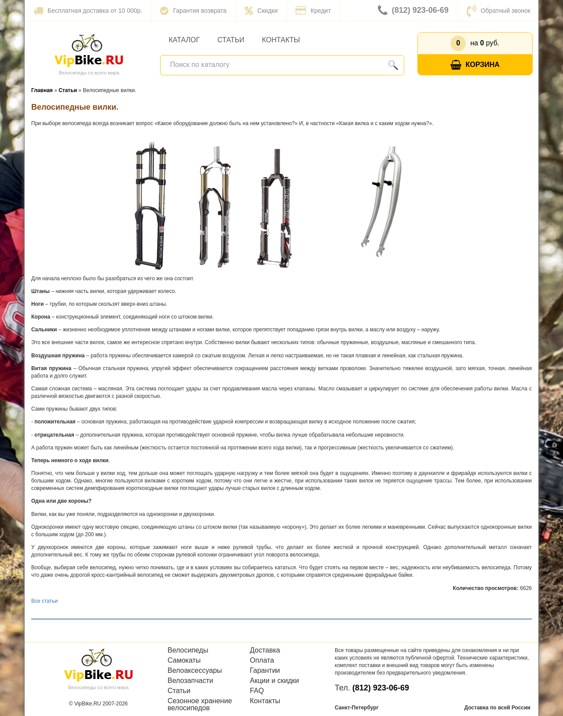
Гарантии (265, 670)
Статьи (230, 40)
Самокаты (184, 660)
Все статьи (44, 601)
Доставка (265, 650)
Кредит (313, 10)
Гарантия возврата (193, 10)
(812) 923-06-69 (413, 10)
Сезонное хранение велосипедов (200, 704)
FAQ (257, 690)
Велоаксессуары (195, 670)
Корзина (475, 65)
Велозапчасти (190, 680)
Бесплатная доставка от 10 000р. (87, 10)
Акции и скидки (274, 680)
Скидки (261, 10)
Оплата (262, 660)
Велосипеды (188, 650)
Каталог (184, 40)
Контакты (281, 40)
